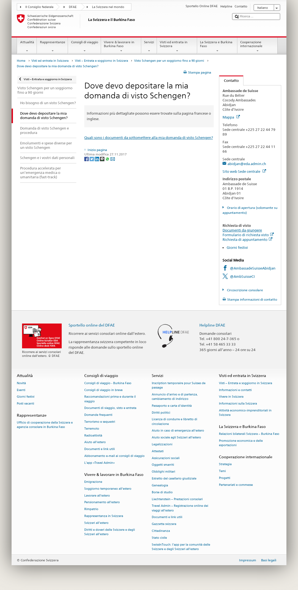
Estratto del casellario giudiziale (174, 478)
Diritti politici (161, 412)
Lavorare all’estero (97, 495)
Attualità (27, 46)
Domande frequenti (98, 415)
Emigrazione (93, 482)
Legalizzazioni (162, 444)
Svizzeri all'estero (96, 523)
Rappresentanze (52, 46)
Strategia (225, 464)
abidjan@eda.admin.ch (246, 163)
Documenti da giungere (242, 230)
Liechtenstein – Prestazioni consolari (177, 499)
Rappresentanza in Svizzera (103, 516)
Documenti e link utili (99, 449)
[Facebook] (87, 159)
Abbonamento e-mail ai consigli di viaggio (114, 456)
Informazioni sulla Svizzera (238, 404)
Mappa (231, 117)
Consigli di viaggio (84, 46)
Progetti (224, 478)
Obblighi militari (163, 472)
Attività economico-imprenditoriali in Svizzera (245, 413)
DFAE (73, 7)
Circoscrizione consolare (244, 290)
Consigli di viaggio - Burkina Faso (107, 383)
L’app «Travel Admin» (99, 463)
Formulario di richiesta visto (248, 235)
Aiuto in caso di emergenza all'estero (178, 431)
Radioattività (93, 435)
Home (21, 61)
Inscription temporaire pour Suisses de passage (178, 385)
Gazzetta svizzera (164, 524)
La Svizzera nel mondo (108, 7)
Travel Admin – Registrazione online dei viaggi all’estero (180, 508)
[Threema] (102, 159)
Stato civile (159, 538)
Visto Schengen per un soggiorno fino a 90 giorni (169, 61)
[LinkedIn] (97, 159)
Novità (21, 383)
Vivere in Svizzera (231, 397)
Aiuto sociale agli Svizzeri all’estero (176, 438)
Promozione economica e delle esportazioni (241, 443)
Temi (222, 471)
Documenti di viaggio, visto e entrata (110, 408)
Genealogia (160, 485)
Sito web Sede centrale (244, 171)
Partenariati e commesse (236, 485)
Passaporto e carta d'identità (172, 406)
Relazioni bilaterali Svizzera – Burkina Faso (249, 434)
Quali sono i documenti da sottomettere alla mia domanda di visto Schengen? (148, 137)
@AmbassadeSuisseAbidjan (252, 268)
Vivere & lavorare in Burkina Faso (121, 46)
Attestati (158, 451)
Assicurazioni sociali (166, 458)
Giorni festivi (237, 247)
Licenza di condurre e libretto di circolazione (174, 422)
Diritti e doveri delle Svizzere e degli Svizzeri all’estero (109, 532)
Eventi (21, 390)
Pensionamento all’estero (102, 502)
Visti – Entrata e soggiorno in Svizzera (101, 61)
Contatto (229, 80)
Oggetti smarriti (163, 465)
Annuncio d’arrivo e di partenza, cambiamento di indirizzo (175, 397)
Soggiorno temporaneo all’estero (107, 489)
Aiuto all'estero (95, 442)
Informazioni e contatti (235, 390)
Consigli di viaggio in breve (103, 390)
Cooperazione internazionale (257, 46)
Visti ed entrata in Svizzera (177, 46)
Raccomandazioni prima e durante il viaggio (110, 399)
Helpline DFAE (212, 325)
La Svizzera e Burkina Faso (217, 46)
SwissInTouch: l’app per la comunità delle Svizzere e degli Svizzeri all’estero (181, 547)
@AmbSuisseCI (242, 276)
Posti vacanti (25, 404)
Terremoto (91, 428)
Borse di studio (162, 492)
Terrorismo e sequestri (99, 422)
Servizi (149, 46)
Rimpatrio (91, 509)
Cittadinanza (161, 531)
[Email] (112, 159)
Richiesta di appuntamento (247, 239)
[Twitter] (92, 159)
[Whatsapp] (107, 159)
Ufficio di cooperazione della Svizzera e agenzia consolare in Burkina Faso (45, 425)
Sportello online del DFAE (92, 325)
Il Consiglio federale (39, 7)
